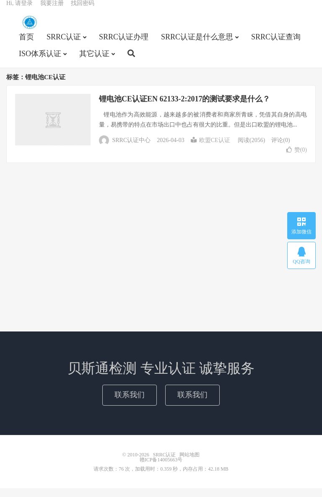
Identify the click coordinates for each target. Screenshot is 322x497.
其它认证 (94, 61)
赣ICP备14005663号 (161, 468)
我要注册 (52, 11)
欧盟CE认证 (210, 149)
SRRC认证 (29, 29)
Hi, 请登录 (19, 11)
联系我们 (129, 403)
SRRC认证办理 (123, 44)
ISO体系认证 (40, 61)
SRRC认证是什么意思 (197, 44)
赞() (296, 158)
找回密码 (82, 11)
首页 (26, 44)
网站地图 (189, 463)
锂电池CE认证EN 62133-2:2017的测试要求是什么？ (184, 108)
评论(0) (280, 149)
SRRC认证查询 (276, 44)
